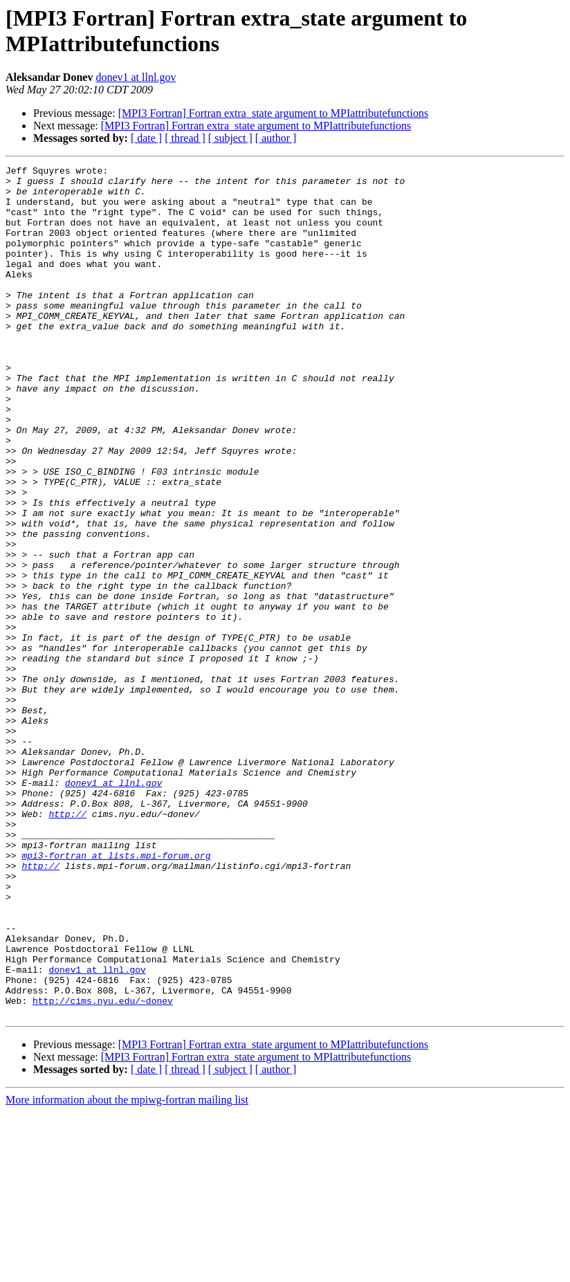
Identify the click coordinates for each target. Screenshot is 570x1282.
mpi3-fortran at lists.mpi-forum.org (115, 994)
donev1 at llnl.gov (135, 77)
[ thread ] (185, 138)
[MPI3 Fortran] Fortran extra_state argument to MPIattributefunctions (273, 113)
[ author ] (276, 138)
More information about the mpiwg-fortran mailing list (127, 1270)
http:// (67, 944)
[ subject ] (230, 138)
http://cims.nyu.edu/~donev (103, 1168)
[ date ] (146, 138)
